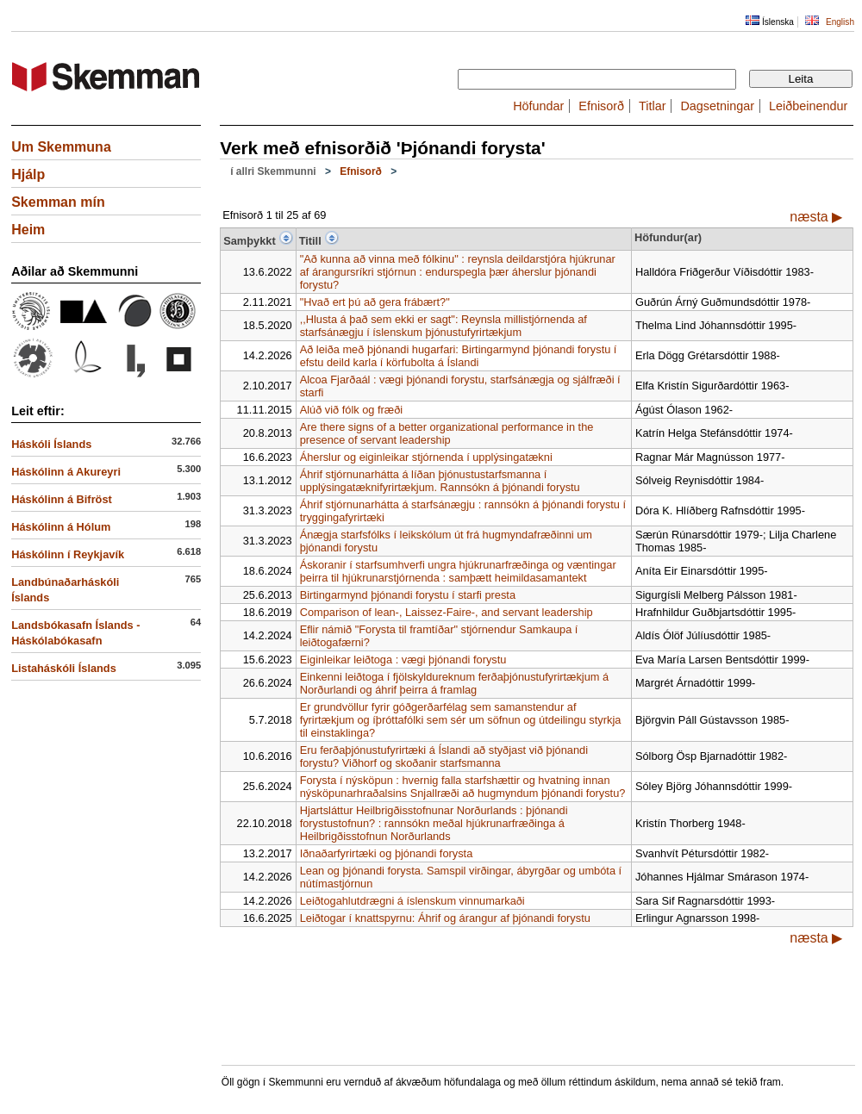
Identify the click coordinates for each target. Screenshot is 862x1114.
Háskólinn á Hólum (60, 526)
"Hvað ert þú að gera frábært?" (375, 302)
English (840, 22)
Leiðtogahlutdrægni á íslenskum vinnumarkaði (412, 900)
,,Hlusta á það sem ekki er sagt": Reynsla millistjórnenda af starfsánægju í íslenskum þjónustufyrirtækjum (443, 326)
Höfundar (538, 106)
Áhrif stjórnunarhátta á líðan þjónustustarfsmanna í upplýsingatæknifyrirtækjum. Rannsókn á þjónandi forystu (440, 481)
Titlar (652, 106)
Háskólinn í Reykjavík (67, 554)
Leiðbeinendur (808, 106)
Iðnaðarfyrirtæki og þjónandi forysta (386, 853)
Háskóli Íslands (51, 444)
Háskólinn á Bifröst (61, 499)
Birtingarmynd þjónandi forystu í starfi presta (407, 594)
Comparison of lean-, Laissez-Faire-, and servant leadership (446, 612)
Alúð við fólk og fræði (351, 409)
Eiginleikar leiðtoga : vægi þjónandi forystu (403, 659)
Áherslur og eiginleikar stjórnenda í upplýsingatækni (426, 457)
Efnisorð (601, 106)
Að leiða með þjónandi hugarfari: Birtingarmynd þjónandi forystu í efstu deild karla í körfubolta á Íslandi (458, 356)
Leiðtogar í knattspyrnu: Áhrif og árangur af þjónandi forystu (445, 918)
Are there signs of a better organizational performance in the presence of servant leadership (447, 433)
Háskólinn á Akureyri (66, 471)
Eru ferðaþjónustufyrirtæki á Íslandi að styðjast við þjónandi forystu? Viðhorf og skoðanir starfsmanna (444, 756)
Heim (28, 229)
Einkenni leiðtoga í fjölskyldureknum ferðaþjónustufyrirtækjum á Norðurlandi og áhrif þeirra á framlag (454, 683)
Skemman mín (57, 202)
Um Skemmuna (61, 147)
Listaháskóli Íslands (63, 668)
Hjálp (28, 174)
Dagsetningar (717, 106)
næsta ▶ (816, 216)
